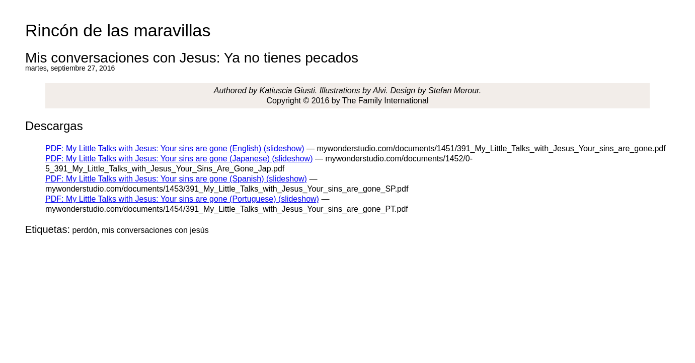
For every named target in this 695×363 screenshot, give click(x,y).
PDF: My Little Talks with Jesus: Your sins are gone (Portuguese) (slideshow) (182, 199)
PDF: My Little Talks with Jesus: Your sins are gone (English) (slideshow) (174, 148)
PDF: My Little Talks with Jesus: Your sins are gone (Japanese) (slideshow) (179, 158)
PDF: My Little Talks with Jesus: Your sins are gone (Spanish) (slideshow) (176, 178)
